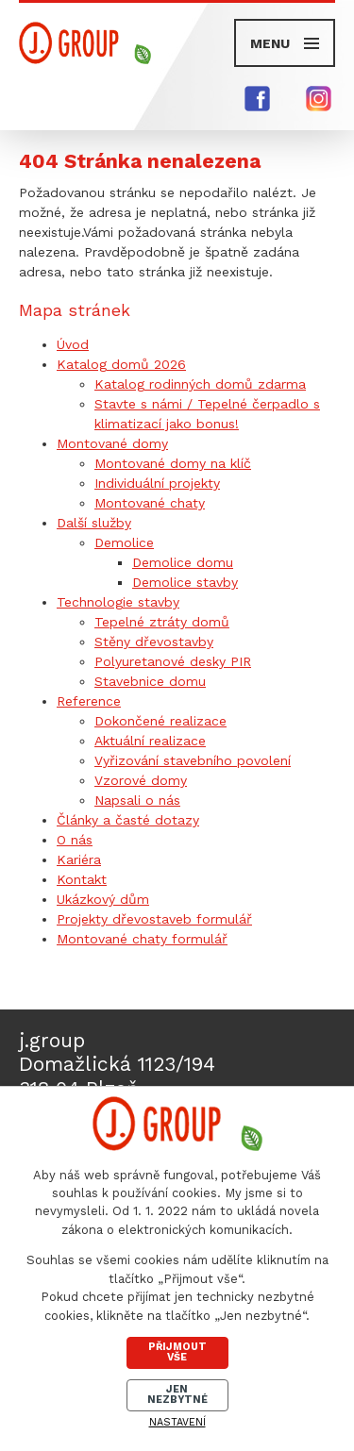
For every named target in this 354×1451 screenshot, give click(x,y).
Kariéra (79, 859)
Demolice (124, 542)
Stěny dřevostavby (153, 641)
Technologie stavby (118, 601)
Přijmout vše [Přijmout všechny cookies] (177, 1352)
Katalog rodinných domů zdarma (200, 384)
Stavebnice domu (150, 681)
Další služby (94, 522)
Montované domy (112, 443)
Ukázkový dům (103, 899)
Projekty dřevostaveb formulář (154, 918)
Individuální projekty (157, 483)
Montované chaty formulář (142, 938)
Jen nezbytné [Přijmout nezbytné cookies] (177, 1394)
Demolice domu (182, 562)
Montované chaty (149, 502)
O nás (75, 839)
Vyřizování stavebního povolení (192, 760)
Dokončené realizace (160, 720)
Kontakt (82, 879)
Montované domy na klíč (172, 463)
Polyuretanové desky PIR (172, 661)
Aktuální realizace (150, 740)
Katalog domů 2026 (121, 364)
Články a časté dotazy (128, 819)
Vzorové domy (140, 780)
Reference (89, 701)
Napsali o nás (137, 800)
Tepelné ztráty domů (161, 621)
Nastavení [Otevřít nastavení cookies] (177, 1422)
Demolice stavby (185, 582)
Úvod (73, 344)
